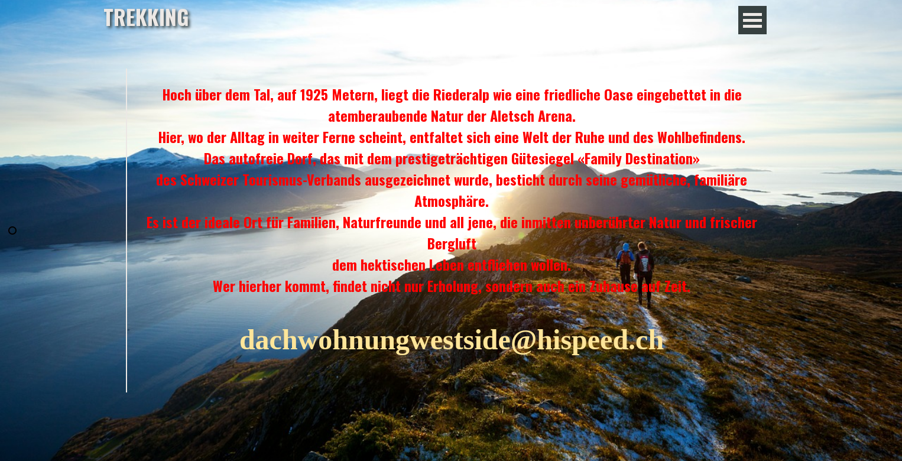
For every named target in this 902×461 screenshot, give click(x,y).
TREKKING (146, 16)
